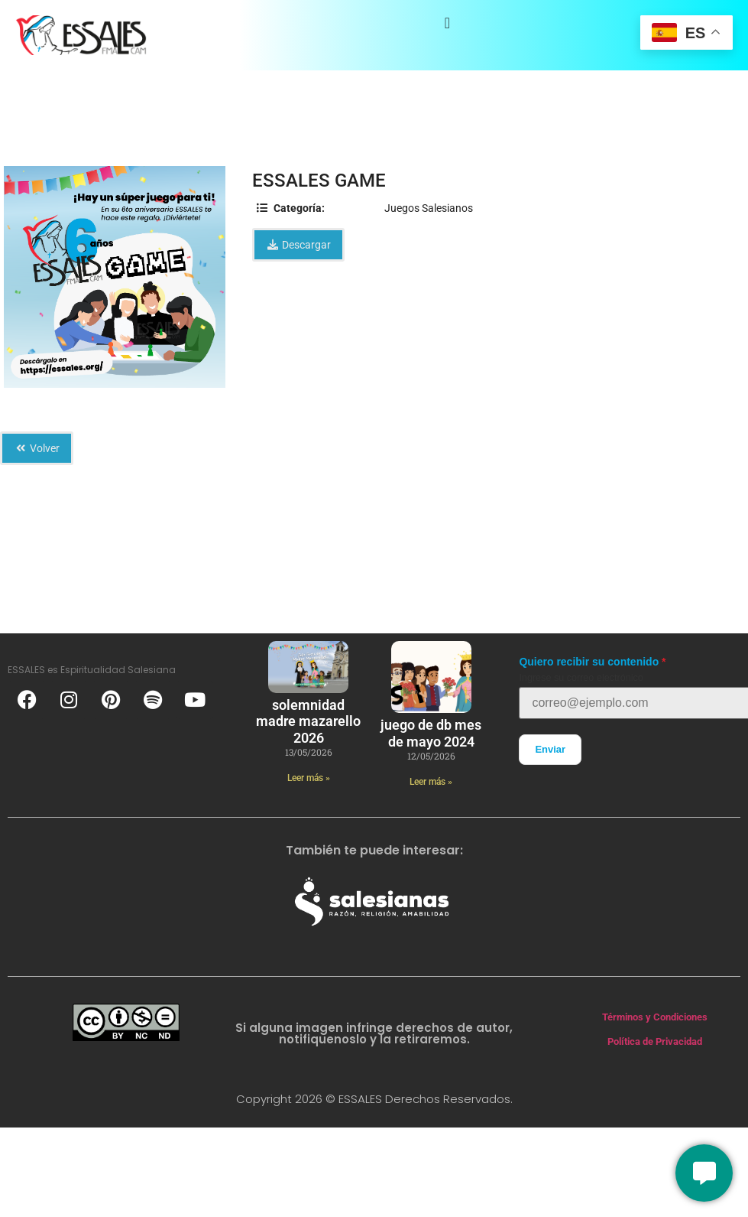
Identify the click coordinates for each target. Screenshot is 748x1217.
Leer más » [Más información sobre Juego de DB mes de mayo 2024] (431, 781)
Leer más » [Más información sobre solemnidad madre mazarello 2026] (308, 778)
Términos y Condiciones (655, 1017)
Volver (37, 448)
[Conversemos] (704, 1173)
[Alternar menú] (447, 23)
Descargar (298, 245)
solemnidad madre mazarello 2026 (308, 721)
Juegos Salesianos (428, 208)
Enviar (550, 749)
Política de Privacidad (654, 1041)
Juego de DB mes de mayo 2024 (430, 733)
